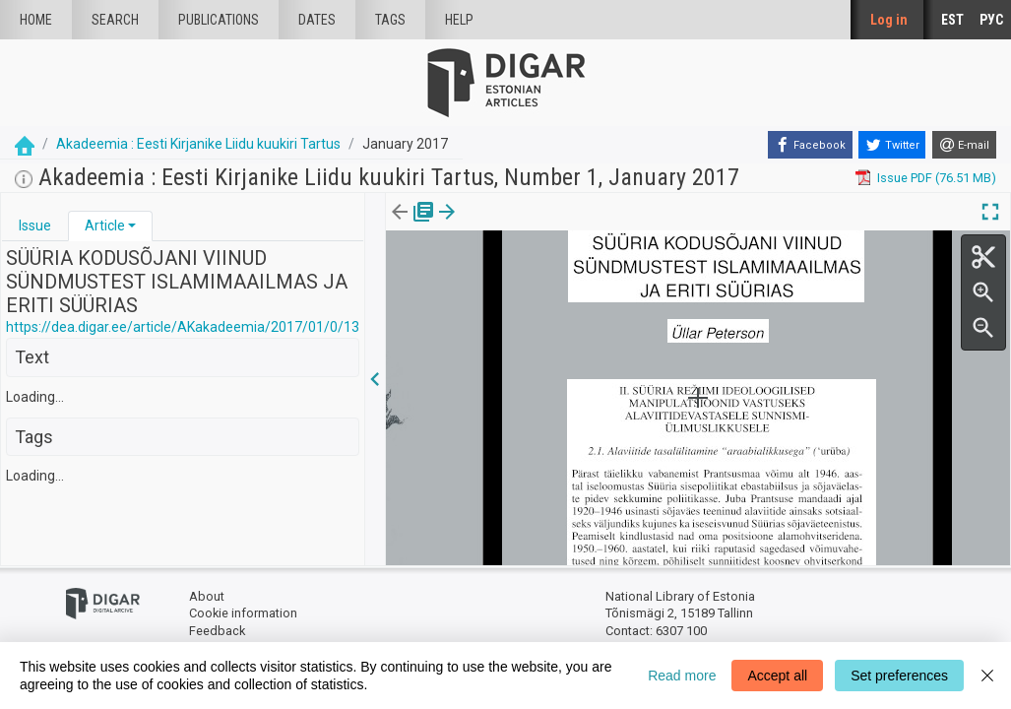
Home (36, 20)
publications (218, 20)
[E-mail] (964, 145)
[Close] (987, 675)
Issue (35, 225)
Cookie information (243, 613)
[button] (132, 225)
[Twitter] (891, 145)
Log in (889, 20)
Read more (682, 675)
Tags (390, 20)
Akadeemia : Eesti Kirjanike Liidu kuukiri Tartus (198, 144)
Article (105, 225)
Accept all (777, 675)
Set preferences (899, 675)
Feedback (217, 630)
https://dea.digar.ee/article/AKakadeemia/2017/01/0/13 (182, 327)
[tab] (35, 226)
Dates (317, 20)
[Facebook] (810, 145)
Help (459, 20)
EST (952, 20)
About (206, 596)
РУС (991, 20)
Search (115, 20)
